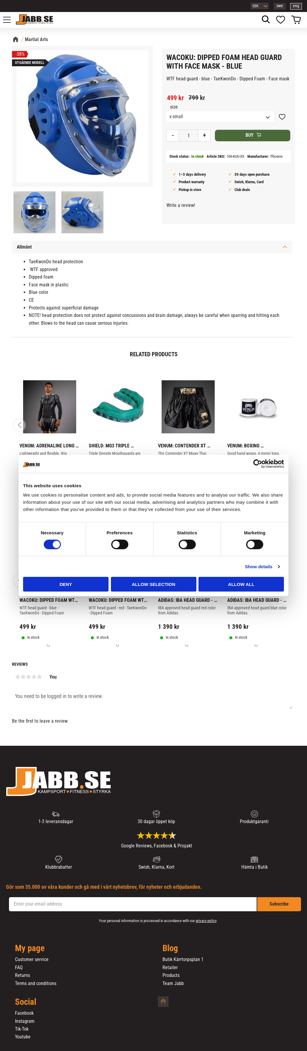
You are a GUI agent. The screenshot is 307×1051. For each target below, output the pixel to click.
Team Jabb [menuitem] (173, 983)
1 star (17, 676)
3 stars (28, 676)
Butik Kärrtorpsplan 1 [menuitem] (183, 959)
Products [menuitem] (171, 975)
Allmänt (24, 247)
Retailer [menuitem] (170, 967)
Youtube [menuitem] (23, 1037)
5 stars (39, 676)
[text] (175, 98)
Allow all (241, 584)
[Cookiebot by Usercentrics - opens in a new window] (257, 463)
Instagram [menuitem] (24, 1021)
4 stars (34, 676)
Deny (66, 584)
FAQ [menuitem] (19, 967)
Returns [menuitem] (22, 975)
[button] (10, 20)
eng (296, 5)
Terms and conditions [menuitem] (35, 983)
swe (279, 5)
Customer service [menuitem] (32, 959)
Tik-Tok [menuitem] (21, 1029)
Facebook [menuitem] (24, 1013)
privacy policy (206, 920)
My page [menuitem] (30, 948)
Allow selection (153, 584)
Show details (259, 566)
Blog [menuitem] (170, 948)
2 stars (23, 676)
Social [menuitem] (25, 1002)
